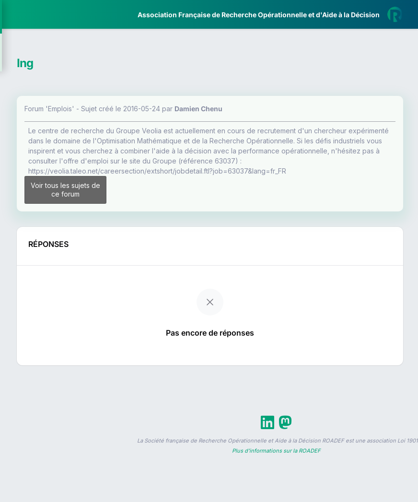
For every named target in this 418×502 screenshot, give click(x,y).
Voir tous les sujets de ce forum (173, 228)
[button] (14, 284)
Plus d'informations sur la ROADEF (276, 497)
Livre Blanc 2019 (48, 354)
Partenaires (39, 220)
